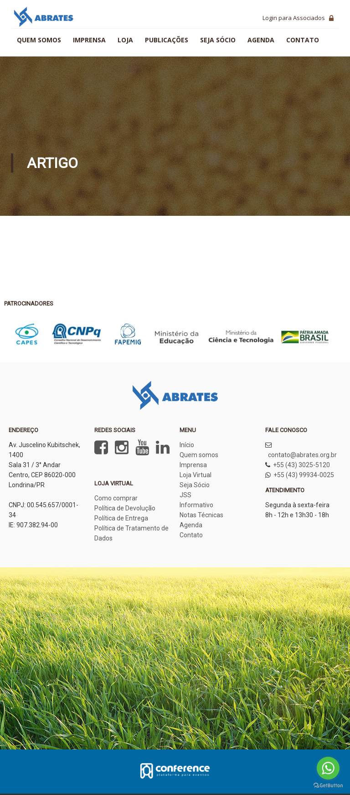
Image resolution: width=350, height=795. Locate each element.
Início (187, 444)
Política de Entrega (121, 518)
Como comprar (116, 498)
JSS (185, 495)
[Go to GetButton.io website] (328, 786)
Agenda (260, 40)
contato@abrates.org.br (302, 455)
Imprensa (89, 40)
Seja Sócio (195, 485)
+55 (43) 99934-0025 (303, 475)
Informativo (196, 505)
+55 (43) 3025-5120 (301, 465)
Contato (302, 40)
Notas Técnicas (201, 515)
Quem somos (39, 40)
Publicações (166, 40)
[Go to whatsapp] (328, 768)
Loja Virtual (195, 475)
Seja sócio (218, 40)
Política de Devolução (124, 508)
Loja (125, 40)
